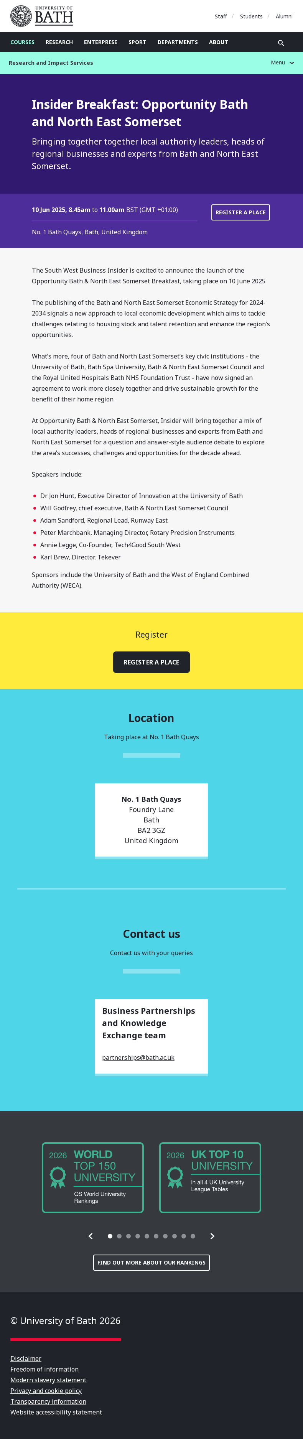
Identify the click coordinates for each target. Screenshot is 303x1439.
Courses (22, 42)
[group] (93, 1177)
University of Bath (44, 16)
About (218, 42)
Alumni (284, 16)
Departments (178, 42)
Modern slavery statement (48, 1380)
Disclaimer (25, 1358)
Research (59, 42)
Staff (221, 16)
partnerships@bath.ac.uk (138, 1057)
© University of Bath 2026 (65, 1320)
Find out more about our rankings (151, 1262)
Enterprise (100, 42)
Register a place (241, 212)
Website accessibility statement (56, 1412)
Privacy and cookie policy (46, 1390)
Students (251, 16)
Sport (137, 42)
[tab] (110, 1236)
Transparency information (48, 1401)
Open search (281, 43)
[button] (91, 1236)
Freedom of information (44, 1369)
